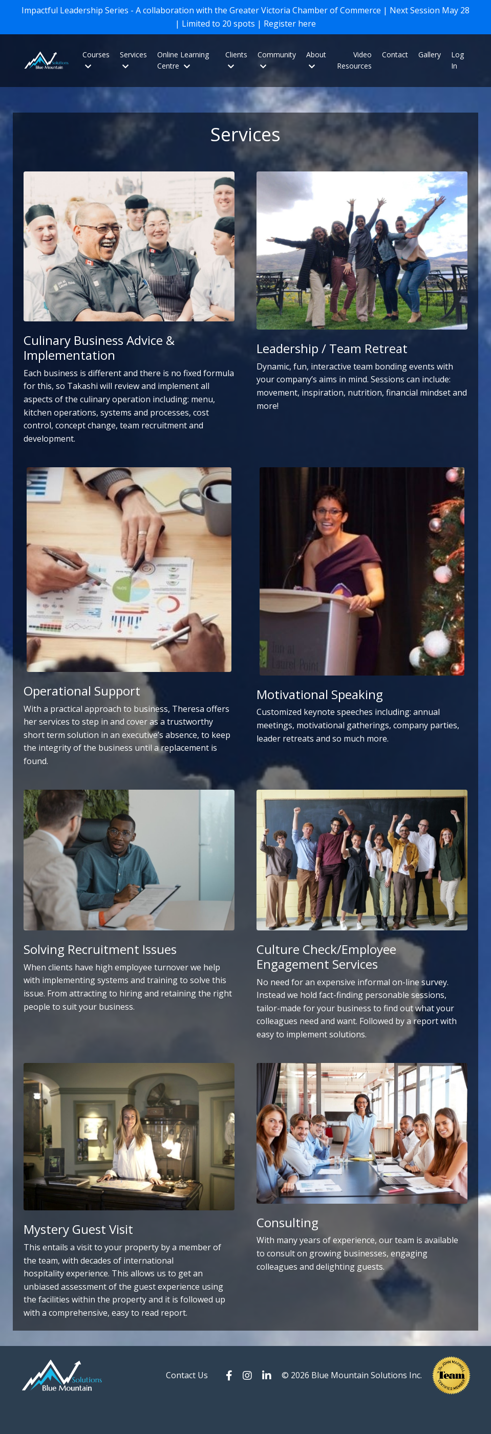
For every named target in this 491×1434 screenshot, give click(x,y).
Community (277, 63)
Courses (96, 63)
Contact (395, 57)
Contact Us (187, 1403)
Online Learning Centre (183, 63)
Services (133, 63)
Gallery (429, 57)
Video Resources (354, 63)
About (316, 63)
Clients (236, 63)
